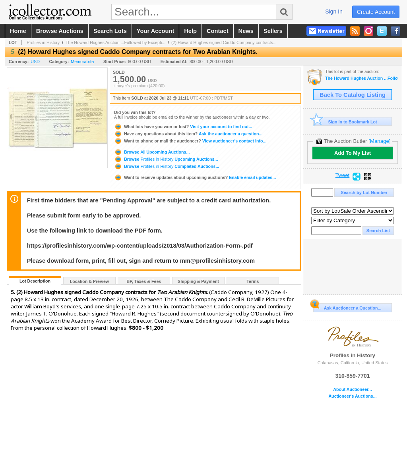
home (18, 31)
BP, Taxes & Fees (144, 281)
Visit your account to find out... (183, 126)
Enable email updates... (195, 177)
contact (218, 31)
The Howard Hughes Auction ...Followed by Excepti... (115, 42)
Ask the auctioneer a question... (188, 133)
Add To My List (352, 153)
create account (376, 12)
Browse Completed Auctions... (166, 166)
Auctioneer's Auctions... (352, 396)
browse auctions (59, 31)
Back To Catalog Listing (353, 95)
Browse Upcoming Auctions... (152, 152)
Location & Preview (89, 281)
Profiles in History (43, 42)
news (246, 31)
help (190, 31)
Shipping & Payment (198, 281)
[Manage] (379, 141)
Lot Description (34, 281)
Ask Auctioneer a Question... (347, 306)
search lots (110, 31)
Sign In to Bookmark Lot (345, 121)
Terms (252, 281)
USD (35, 61)
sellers (273, 31)
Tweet (342, 175)
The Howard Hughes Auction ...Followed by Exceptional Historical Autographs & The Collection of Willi (361, 78)
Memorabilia (82, 61)
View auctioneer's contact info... (190, 140)
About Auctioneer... (352, 389)
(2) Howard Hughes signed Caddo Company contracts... (224, 42)
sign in (334, 11)
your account (155, 31)
